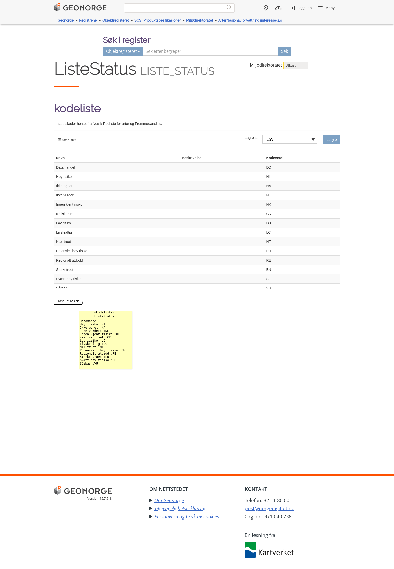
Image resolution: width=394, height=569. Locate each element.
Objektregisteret (115, 20)
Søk (284, 51)
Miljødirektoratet (199, 20)
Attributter (67, 140)
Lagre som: (253, 138)
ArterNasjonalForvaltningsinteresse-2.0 (250, 20)
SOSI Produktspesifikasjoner (157, 20)
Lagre (331, 139)
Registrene (88, 20)
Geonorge (66, 20)
